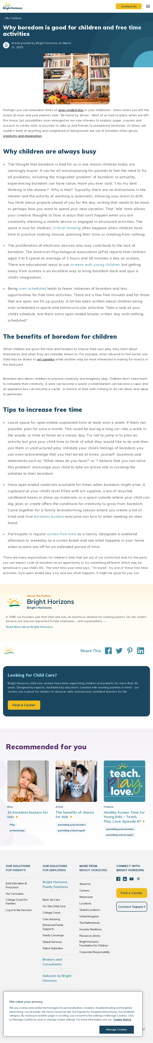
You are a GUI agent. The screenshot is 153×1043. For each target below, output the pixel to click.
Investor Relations (90, 929)
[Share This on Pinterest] (128, 650)
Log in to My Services (19, 910)
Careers (84, 890)
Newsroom (86, 897)
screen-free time (61, 534)
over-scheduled (32, 288)
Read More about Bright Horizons (29, 627)
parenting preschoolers (72, 825)
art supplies (46, 359)
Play (12, 825)
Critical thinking (67, 228)
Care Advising (51, 919)
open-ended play (71, 110)
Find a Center (24, 705)
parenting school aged (71, 830)
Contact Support (131, 907)
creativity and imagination (22, 136)
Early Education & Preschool (16, 885)
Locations (85, 903)
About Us (85, 884)
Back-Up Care (51, 900)
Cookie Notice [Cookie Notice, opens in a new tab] (122, 1019)
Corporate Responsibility (94, 952)
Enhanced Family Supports (53, 927)
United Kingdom (89, 916)
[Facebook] (118, 879)
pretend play (17, 830)
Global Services (52, 942)
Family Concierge (53, 935)
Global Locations (89, 910)
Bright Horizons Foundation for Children (93, 944)
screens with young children (95, 264)
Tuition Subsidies (53, 948)
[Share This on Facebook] (106, 650)
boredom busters (49, 516)
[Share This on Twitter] (117, 650)
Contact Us (128, 6)
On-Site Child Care (54, 906)
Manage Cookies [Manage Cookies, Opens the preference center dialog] (116, 1029)
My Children (14, 18)
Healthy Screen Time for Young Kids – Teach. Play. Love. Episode (124, 817)
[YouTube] (131, 879)
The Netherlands (89, 923)
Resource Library (89, 936)
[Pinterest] (138, 879)
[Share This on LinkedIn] (138, 650)
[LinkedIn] (125, 879)
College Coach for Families (17, 902)
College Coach (52, 913)
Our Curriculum (15, 894)
